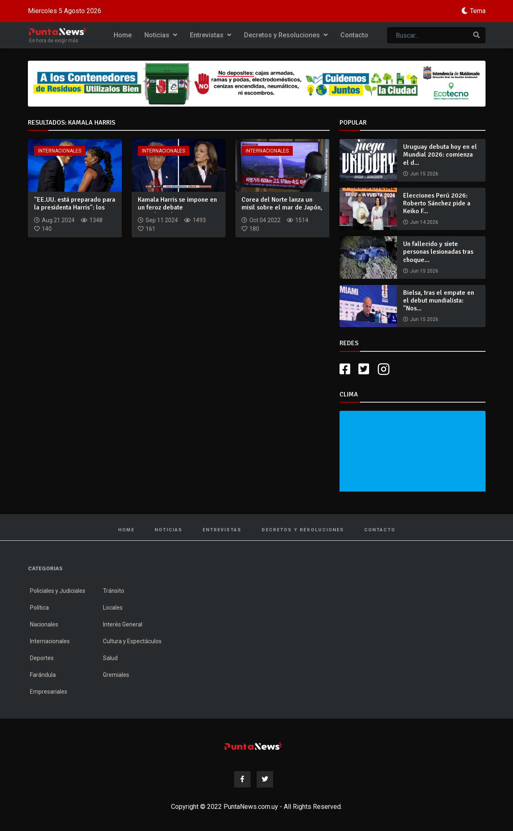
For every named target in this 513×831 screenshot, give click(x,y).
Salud (110, 658)
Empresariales (48, 691)
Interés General (122, 624)
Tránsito (113, 590)
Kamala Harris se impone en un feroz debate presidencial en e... (177, 207)
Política (39, 607)
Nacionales (44, 624)
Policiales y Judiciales (57, 590)
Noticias (160, 35)
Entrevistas (210, 35)
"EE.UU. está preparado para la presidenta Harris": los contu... (74, 207)
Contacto (354, 35)
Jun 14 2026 (424, 222)
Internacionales (59, 151)
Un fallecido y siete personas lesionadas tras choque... (438, 252)
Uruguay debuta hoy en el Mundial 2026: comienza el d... (440, 154)
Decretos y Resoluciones (286, 35)
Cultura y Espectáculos (132, 641)
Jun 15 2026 (424, 174)
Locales (113, 607)
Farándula (43, 675)
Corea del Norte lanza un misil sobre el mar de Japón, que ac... (282, 207)
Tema (478, 11)
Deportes (42, 658)
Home (123, 35)
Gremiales (116, 675)
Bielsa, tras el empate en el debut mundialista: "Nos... (438, 300)
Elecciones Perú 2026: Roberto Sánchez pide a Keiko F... (436, 203)
